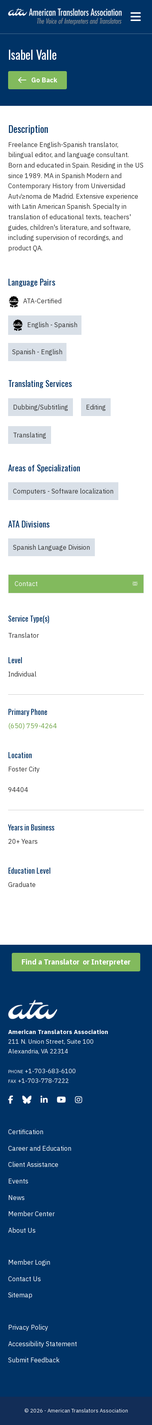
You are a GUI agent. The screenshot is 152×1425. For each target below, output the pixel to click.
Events (18, 1181)
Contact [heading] (26, 584)
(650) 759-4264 (32, 726)
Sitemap (20, 1295)
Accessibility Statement (42, 1344)
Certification (25, 1132)
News (16, 1198)
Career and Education (39, 1148)
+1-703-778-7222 (43, 1081)
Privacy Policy (28, 1327)
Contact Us (24, 1279)
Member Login (29, 1262)
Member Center (31, 1214)
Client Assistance (33, 1164)
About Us (22, 1230)
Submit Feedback (34, 1360)
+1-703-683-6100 (50, 1071)
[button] (135, 584)
